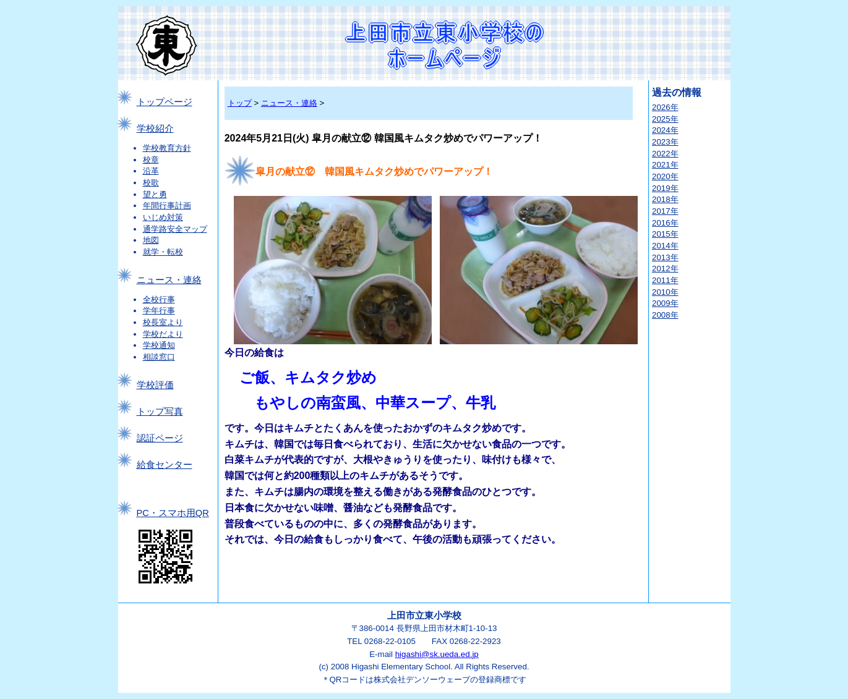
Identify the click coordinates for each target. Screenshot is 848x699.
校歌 (151, 182)
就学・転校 (163, 251)
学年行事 (159, 310)
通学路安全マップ (175, 229)
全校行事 (159, 299)
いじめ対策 (163, 217)
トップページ (164, 102)
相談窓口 (159, 357)
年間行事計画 (167, 205)
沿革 (151, 171)
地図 (151, 240)
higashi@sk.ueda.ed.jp (437, 654)
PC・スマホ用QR (173, 513)
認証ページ (160, 438)
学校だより (163, 334)
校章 (151, 159)
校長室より (163, 322)
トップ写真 (160, 412)
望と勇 (155, 194)
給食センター (164, 465)
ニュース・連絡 (169, 280)
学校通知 (159, 345)
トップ (240, 103)
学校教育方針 (167, 148)
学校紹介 (155, 128)
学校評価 (155, 385)
